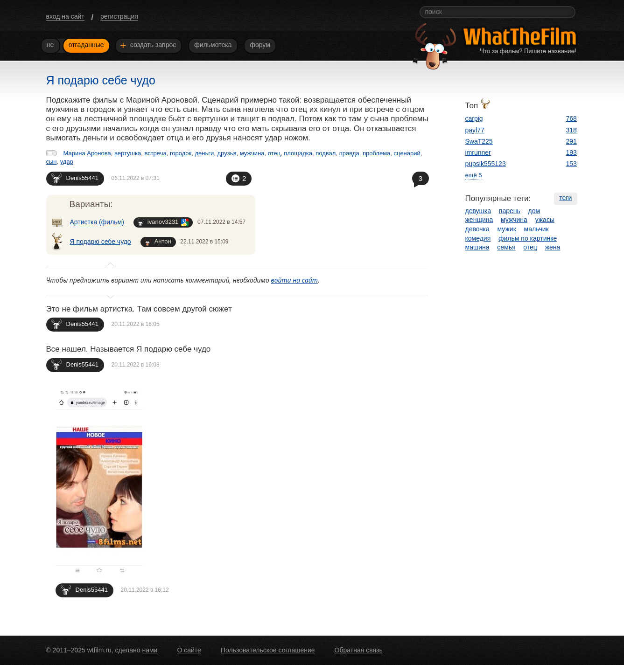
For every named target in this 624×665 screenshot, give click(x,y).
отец (274, 153)
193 (571, 152)
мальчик (536, 229)
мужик (507, 229)
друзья (227, 153)
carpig (474, 118)
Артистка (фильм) (97, 222)
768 (571, 118)
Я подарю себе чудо (100, 241)
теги (565, 197)
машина (477, 247)
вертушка (127, 153)
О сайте (189, 650)
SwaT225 (479, 141)
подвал (326, 153)
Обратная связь (359, 650)
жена (553, 247)
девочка (477, 229)
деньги (204, 153)
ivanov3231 (163, 222)
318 (571, 130)
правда (349, 153)
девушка (478, 211)
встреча (155, 153)
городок (180, 153)
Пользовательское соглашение (268, 650)
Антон (157, 242)
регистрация (119, 16)
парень (509, 211)
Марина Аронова (87, 153)
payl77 (474, 130)
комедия (478, 238)
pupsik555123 (485, 163)
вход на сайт (65, 16)
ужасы (544, 219)
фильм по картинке (527, 238)
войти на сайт (294, 280)
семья (506, 247)
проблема (376, 153)
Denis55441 (74, 178)
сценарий (407, 153)
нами (149, 650)
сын (51, 161)
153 (571, 163)
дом (534, 211)
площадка (298, 153)
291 (571, 141)
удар (66, 161)
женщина (479, 219)
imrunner (478, 152)
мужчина (252, 153)
